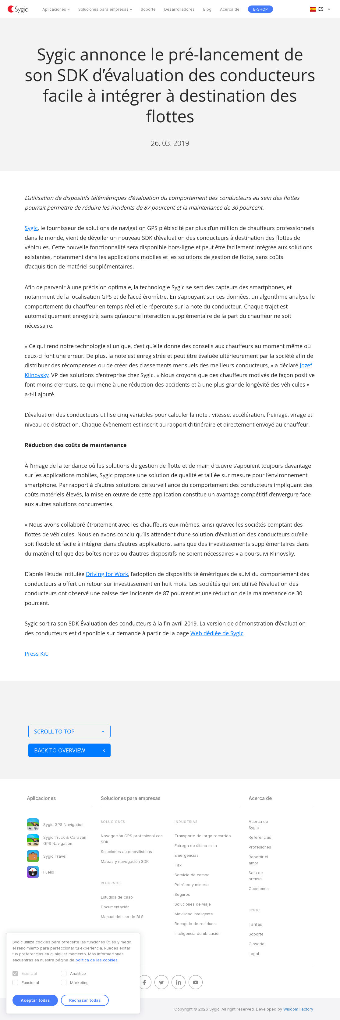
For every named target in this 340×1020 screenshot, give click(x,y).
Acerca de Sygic (258, 824)
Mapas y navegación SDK (125, 861)
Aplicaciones (54, 9)
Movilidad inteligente (194, 913)
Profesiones (260, 847)
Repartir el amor (258, 859)
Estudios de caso (117, 897)
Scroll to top (69, 731)
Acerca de (229, 9)
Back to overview (69, 750)
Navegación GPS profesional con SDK (132, 838)
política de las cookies (97, 959)
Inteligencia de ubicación (198, 933)
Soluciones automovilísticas (126, 851)
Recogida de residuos (195, 923)
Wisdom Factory (298, 1009)
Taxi (178, 865)
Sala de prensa (256, 875)
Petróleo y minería (192, 884)
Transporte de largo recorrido (203, 835)
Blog (207, 9)
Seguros (182, 894)
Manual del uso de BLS (122, 916)
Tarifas (255, 924)
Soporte (148, 9)
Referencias (260, 837)
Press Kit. (36, 653)
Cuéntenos (259, 888)
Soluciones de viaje (193, 904)
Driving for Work (107, 574)
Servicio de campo (192, 874)
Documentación (115, 906)
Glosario (256, 943)
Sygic (31, 228)
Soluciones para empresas (103, 9)
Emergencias (187, 855)
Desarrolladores (179, 9)
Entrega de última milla (196, 845)
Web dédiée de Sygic (216, 633)
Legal (254, 953)
